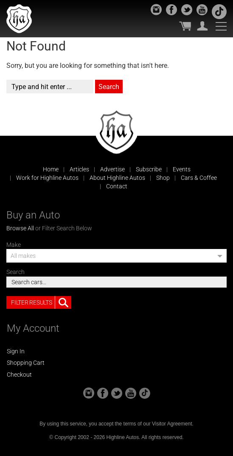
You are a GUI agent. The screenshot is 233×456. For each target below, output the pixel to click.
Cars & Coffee (199, 177)
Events (182, 169)
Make (13, 244)
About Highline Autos (117, 177)
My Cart (185, 26)
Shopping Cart (26, 362)
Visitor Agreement (172, 424)
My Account (202, 26)
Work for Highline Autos (47, 177)
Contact (116, 186)
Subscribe (149, 169)
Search (15, 272)
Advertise (112, 169)
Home (51, 169)
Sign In (16, 351)
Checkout (19, 374)
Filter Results (41, 302)
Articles (79, 169)
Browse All (20, 228)
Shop (163, 177)
